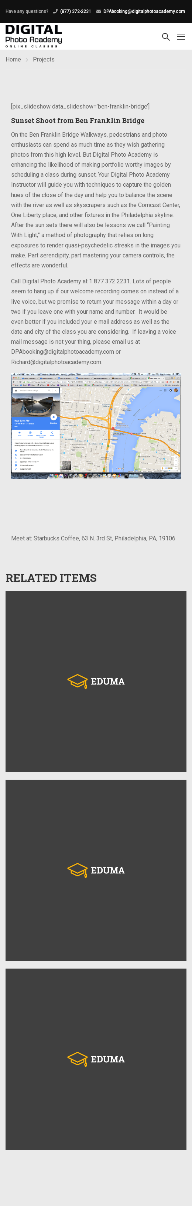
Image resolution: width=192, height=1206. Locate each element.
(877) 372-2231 (75, 11)
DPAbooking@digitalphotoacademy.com (144, 11)
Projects (44, 59)
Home (13, 59)
